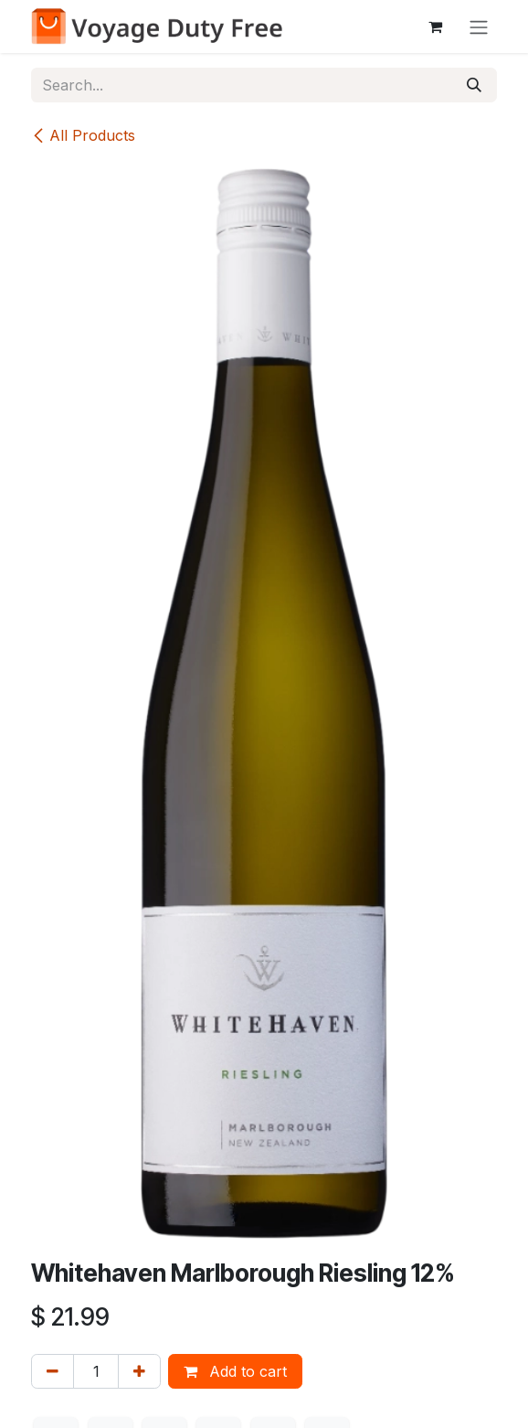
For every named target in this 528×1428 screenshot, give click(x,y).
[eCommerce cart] (435, 26)
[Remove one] (52, 1371)
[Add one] (139, 1371)
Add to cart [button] (235, 1371)
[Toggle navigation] (478, 26)
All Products (83, 135)
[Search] (474, 85)
